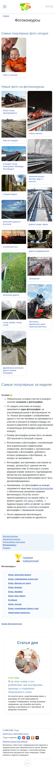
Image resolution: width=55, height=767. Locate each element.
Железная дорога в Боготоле (12, 222)
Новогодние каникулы (19, 613)
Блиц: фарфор (15, 592)
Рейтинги (6, 741)
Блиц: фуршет (15, 587)
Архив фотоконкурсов (11, 624)
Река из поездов (10, 140)
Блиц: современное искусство (23, 579)
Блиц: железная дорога (19, 575)
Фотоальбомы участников (14, 542)
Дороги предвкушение (39, 251)
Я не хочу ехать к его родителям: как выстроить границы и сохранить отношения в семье (25, 687)
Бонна (13, 741)
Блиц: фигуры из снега (19, 583)
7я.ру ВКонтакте (28, 737)
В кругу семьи (13, 678)
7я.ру (37, 737)
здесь (31, 501)
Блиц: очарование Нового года (23, 608)
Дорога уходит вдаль (38, 224)
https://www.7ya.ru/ (21, 734)
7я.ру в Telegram (19, 737)
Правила (6, 548)
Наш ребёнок (22, 741)
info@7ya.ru (7, 734)
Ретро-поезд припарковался (10, 111)
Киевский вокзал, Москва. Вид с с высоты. (37, 179)
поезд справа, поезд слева (12, 323)
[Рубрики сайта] (5, 6)
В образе (12, 600)
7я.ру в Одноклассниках (32, 737)
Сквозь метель (35, 133)
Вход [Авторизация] (49, 6)
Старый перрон (10, 194)
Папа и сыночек (10, 75)
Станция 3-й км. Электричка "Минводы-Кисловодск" (13, 166)
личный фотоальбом (42, 488)
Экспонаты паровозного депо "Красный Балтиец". (38, 323)
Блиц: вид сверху (17, 596)
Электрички (34, 278)
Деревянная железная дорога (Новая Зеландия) (13, 370)
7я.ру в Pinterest (23, 737)
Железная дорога (11, 295)
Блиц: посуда (14, 604)
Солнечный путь (10, 246)
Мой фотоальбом (10, 536)
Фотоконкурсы (9, 545)
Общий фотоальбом (11, 539)
